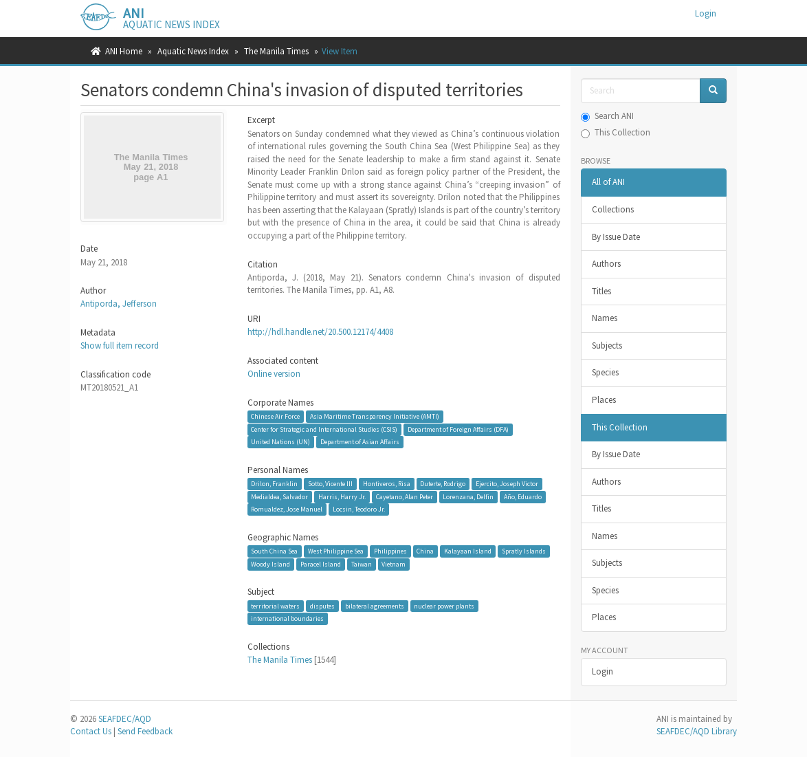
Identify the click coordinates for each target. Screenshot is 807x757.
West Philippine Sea (336, 551)
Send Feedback (145, 731)
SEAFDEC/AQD (124, 719)
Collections (613, 209)
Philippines (390, 551)
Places (604, 400)
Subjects (607, 345)
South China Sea (274, 551)
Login (602, 671)
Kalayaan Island (467, 551)
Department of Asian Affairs (359, 441)
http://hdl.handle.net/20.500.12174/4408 (320, 332)
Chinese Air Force (275, 416)
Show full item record (119, 345)
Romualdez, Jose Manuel (286, 509)
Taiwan (361, 564)
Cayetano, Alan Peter (404, 496)
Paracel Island (320, 564)
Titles (601, 291)
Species (605, 372)
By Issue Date (616, 237)
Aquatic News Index (193, 51)
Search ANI (607, 116)
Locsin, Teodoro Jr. (359, 509)
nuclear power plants (444, 605)
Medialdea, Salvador (279, 496)
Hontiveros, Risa (386, 483)
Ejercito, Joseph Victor (507, 483)
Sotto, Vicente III (330, 483)
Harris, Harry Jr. (342, 496)
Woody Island (270, 564)
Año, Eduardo (523, 496)
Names (604, 318)
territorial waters (275, 605)
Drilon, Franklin (274, 483)
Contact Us (90, 731)
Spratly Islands (524, 551)
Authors (606, 264)
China (425, 551)
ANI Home (123, 51)
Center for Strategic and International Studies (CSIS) (324, 429)
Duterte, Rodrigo (442, 483)
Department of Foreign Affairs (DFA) (458, 429)
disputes (322, 605)
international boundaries (287, 618)
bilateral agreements (374, 605)
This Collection (615, 132)
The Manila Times (276, 51)
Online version (273, 374)
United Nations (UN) (280, 441)
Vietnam (394, 564)
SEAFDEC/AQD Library (696, 731)
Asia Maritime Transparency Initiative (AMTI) (374, 416)
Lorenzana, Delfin (468, 496)
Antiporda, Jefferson (118, 303)
